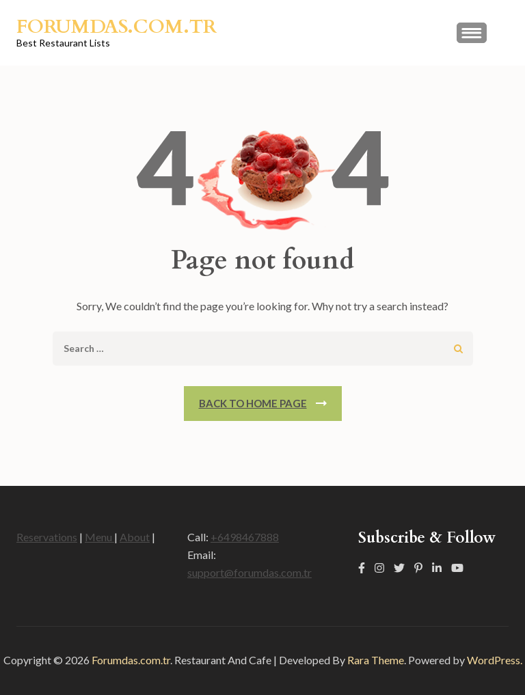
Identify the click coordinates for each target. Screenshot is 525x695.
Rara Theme (375, 659)
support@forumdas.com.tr (249, 572)
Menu (99, 536)
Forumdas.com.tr (116, 27)
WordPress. (494, 659)
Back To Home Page (253, 403)
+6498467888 (245, 536)
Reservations (46, 536)
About (135, 536)
